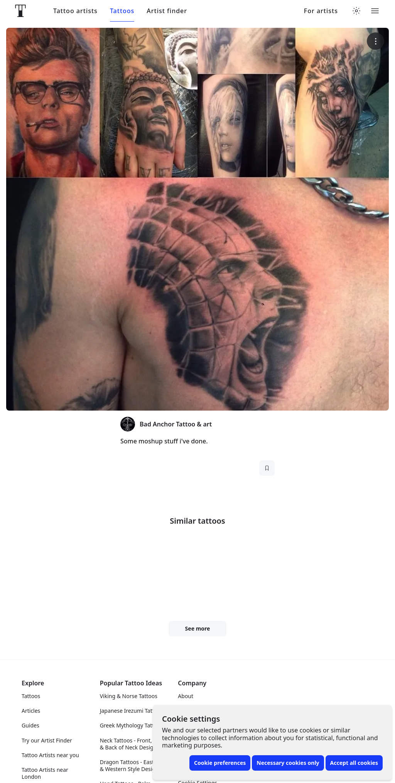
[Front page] (20, 11)
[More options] (375, 41)
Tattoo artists (75, 11)
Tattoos (122, 11)
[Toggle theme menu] (356, 11)
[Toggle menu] (375, 11)
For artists (321, 11)
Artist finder (167, 11)
